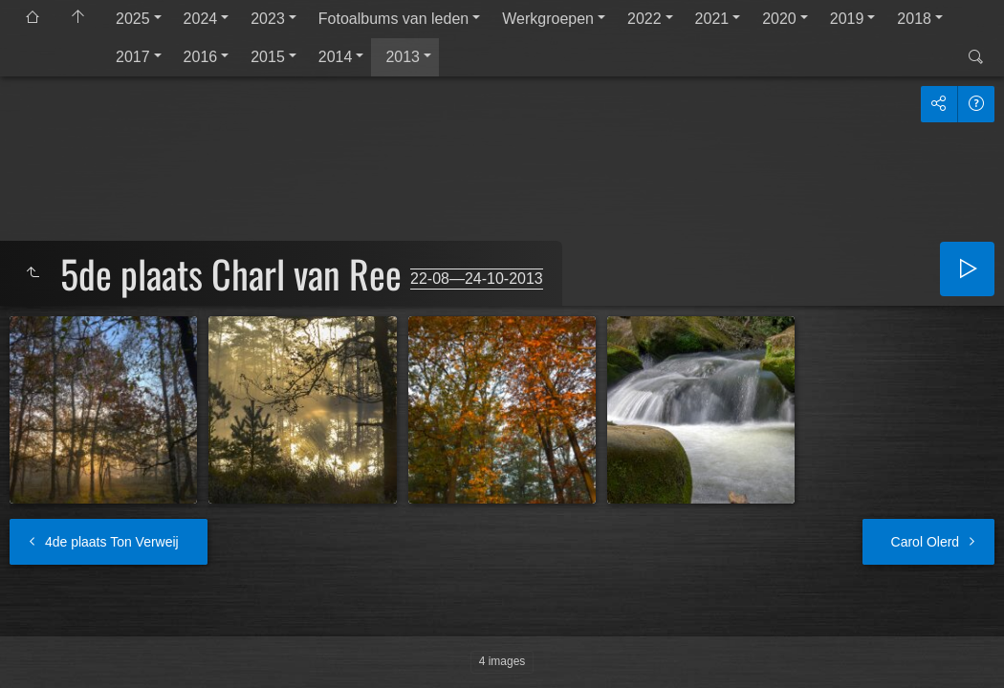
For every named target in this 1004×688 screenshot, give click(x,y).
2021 (712, 19)
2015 (268, 57)
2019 (847, 19)
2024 (201, 19)
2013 (402, 57)
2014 (335, 57)
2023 (268, 19)
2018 (914, 19)
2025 (133, 19)
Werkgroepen (548, 19)
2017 (133, 57)
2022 (644, 19)
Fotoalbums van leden (393, 19)
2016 (201, 57)
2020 (779, 19)
